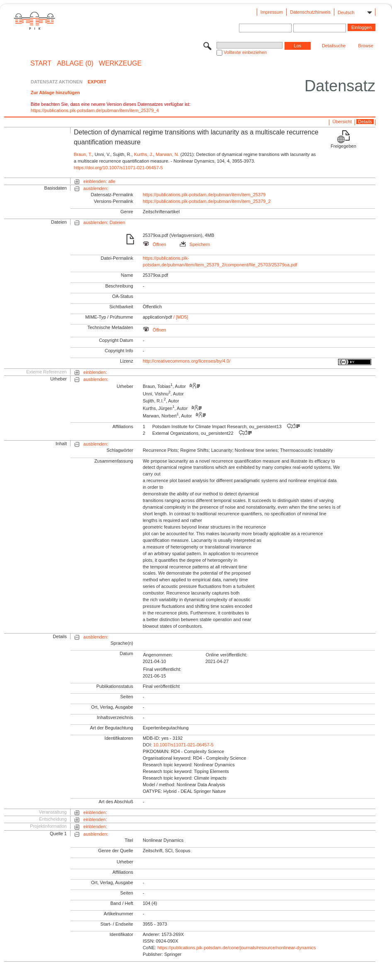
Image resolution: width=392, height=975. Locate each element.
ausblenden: (95, 188)
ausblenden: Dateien (104, 222)
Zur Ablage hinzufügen (55, 92)
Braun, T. (83, 154)
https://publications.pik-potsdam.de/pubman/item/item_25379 (204, 194)
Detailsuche (334, 45)
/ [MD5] (180, 316)
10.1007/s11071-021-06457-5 (183, 744)
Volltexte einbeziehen (245, 52)
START (40, 63)
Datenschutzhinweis (310, 12)
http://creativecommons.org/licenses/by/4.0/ (187, 360)
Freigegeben (343, 146)
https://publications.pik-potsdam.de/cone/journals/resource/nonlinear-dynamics (236, 947)
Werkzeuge (120, 63)
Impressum (272, 12)
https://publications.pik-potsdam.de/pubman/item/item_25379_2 (207, 201)
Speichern (195, 244)
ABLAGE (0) (75, 63)
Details (365, 121)
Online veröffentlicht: (226, 654)
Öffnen (154, 244)
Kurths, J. (143, 154)
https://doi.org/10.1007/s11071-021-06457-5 (118, 167)
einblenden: (95, 372)
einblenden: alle (99, 181)
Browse (365, 45)
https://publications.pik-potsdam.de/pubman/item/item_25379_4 (95, 110)
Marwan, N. (167, 154)
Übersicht (342, 121)
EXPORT (97, 81)
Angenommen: (158, 654)
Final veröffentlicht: (162, 669)
